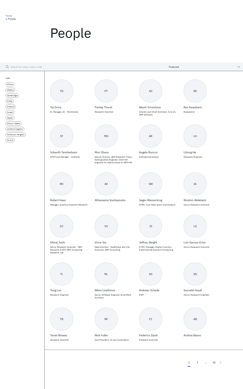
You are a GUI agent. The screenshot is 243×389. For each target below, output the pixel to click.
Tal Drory (55, 107)
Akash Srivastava (150, 107)
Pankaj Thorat (103, 107)
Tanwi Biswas (58, 335)
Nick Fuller (101, 335)
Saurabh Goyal (193, 290)
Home (9, 15)
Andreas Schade (149, 290)
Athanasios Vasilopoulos (110, 200)
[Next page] (220, 362)
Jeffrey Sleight (148, 242)
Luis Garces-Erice (195, 242)
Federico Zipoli (148, 335)
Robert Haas (58, 200)
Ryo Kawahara (193, 107)
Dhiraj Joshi (57, 242)
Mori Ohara (102, 152)
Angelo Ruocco (148, 152)
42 (214, 362)
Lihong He (190, 152)
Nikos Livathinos (105, 290)
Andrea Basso (192, 335)
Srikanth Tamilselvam (63, 152)
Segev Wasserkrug (150, 200)
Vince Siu (100, 242)
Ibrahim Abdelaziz (195, 200)
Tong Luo (55, 290)
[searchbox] (83, 67)
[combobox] (204, 67)
